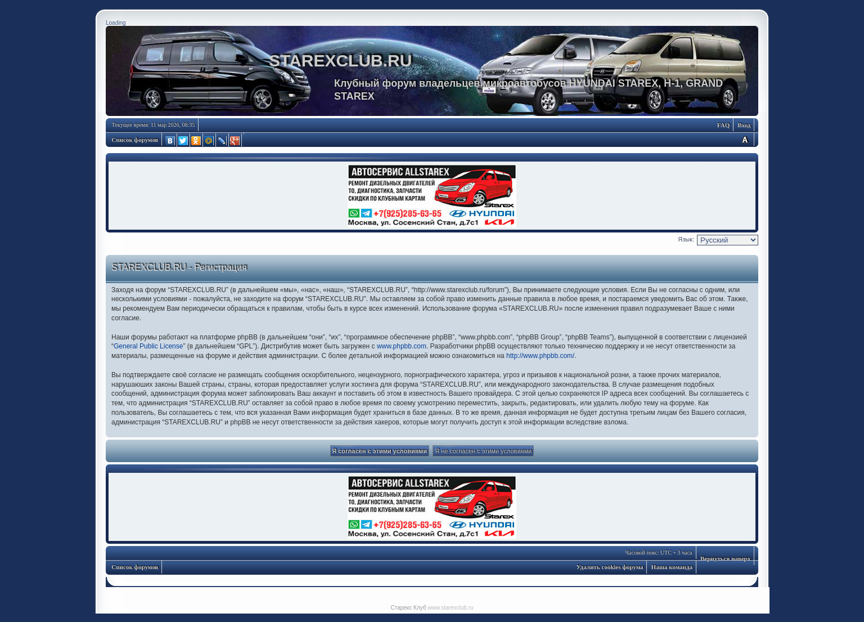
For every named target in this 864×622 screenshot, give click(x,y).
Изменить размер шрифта (744, 139)
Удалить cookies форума (610, 566)
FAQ (723, 125)
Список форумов (135, 139)
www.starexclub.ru (450, 608)
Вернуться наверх (725, 558)
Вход (743, 125)
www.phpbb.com (401, 346)
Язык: (686, 239)
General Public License (148, 346)
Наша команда (671, 566)
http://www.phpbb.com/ (540, 356)
